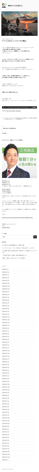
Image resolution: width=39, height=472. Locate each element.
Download (18, 110)
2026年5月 (4, 269)
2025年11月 (4, 286)
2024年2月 (4, 345)
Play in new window (10, 110)
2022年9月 (4, 392)
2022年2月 (4, 412)
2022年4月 (4, 406)
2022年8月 (4, 395)
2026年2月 (4, 277)
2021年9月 (4, 426)
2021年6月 (4, 434)
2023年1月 (4, 381)
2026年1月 (4, 280)
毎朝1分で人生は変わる (15, 5)
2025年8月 (4, 294)
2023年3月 (4, 375)
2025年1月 (4, 314)
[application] (19, 107)
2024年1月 (4, 347)
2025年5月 (4, 303)
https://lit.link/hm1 (6, 227)
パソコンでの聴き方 (6, 192)
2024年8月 (4, 328)
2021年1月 (4, 448)
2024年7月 (4, 331)
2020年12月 (4, 451)
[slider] (18, 107)
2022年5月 (4, 403)
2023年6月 (4, 367)
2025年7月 (4, 297)
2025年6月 (4, 300)
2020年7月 (4, 460)
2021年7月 (4, 431)
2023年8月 (4, 361)
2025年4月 (4, 305)
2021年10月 (4, 423)
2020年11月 (4, 454)
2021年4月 (4, 440)
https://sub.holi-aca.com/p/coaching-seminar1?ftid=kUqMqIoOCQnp (17, 217)
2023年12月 (4, 350)
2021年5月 (4, 437)
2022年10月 (4, 389)
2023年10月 (4, 356)
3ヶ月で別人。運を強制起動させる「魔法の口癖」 (13, 245)
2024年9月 (4, 325)
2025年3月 (4, 308)
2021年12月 (4, 417)
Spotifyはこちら (6, 182)
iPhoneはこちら (6, 180)
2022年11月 (4, 387)
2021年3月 (4, 443)
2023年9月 (4, 359)
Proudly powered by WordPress (7, 469)
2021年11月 (4, 420)
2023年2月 (4, 378)
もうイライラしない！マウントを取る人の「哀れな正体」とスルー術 (18, 248)
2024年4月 (4, 339)
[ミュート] (32, 107)
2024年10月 (4, 322)
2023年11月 (4, 353)
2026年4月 (4, 272)
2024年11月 (4, 319)
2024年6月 (4, 333)
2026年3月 (4, 274)
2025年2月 (4, 311)
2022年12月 (4, 384)
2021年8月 (4, 429)
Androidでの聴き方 (6, 191)
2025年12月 (4, 283)
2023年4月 (4, 373)
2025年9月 (4, 291)
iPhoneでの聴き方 (6, 189)
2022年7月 (4, 398)
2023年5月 (4, 370)
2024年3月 (4, 342)
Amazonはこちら (6, 184)
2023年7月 (4, 364)
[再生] (3, 107)
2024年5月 (4, 336)
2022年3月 (4, 409)
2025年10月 (4, 289)
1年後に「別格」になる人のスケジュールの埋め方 (13, 258)
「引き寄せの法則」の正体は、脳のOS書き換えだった (14, 255)
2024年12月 (4, 317)
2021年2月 (4, 446)
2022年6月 (4, 401)
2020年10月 (4, 457)
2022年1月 (4, 415)
